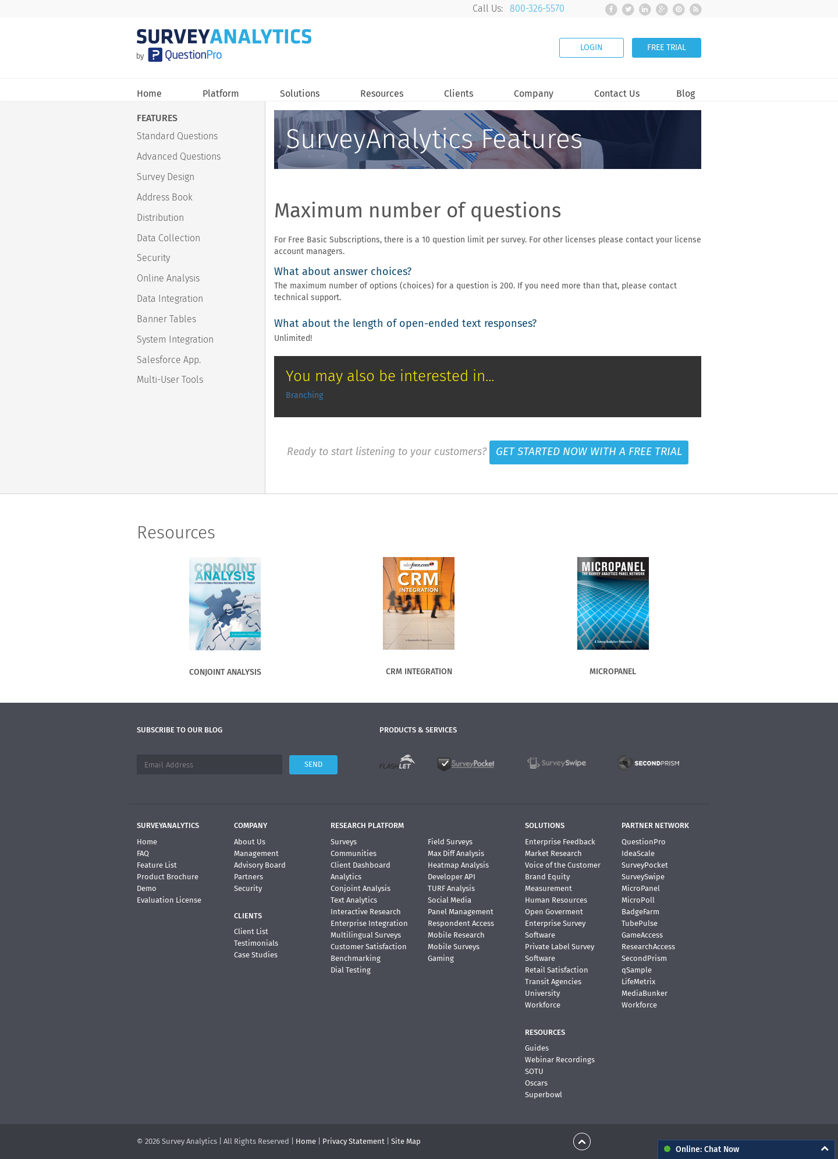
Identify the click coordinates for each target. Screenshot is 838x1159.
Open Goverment (554, 911)
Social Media (449, 900)
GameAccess (642, 935)
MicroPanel (641, 888)
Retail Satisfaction (556, 970)
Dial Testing (351, 970)
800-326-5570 (537, 8)
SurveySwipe (643, 876)
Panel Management (460, 911)
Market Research (553, 853)
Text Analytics (354, 900)
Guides (537, 1048)
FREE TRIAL (666, 47)
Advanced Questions (179, 156)
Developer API (451, 876)
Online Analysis (168, 278)
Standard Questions (177, 136)
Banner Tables (166, 319)
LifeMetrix (638, 981)
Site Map (406, 1141)
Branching (304, 395)
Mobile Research (456, 935)
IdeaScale (638, 853)
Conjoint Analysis (360, 888)
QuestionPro (644, 841)
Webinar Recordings (560, 1059)
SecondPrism (644, 958)
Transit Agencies (553, 981)
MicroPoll (638, 900)
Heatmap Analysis (458, 865)
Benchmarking (356, 958)
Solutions (299, 93)
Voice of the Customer (563, 865)
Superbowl (543, 1094)
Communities (354, 853)
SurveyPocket (645, 865)
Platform (221, 93)
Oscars (536, 1083)
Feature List (157, 865)
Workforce (542, 1005)
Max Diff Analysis (456, 853)
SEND (313, 764)
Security (153, 257)
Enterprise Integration (369, 923)
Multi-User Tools (170, 379)
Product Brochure (167, 876)
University (542, 993)
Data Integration (170, 298)
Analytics (346, 876)
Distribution (160, 217)
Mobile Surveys (454, 946)
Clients (458, 93)
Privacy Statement (353, 1141)
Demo (147, 888)
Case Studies (256, 954)
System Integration (175, 339)
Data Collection (168, 238)
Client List (251, 931)
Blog (685, 93)
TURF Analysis (451, 888)
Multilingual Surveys (366, 935)
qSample (637, 970)
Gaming (441, 958)
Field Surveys (450, 841)
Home (149, 93)
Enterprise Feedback (560, 841)
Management (256, 853)
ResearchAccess (648, 946)
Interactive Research (366, 911)
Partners (248, 876)
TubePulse (640, 923)
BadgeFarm (640, 911)
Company (533, 93)
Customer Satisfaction (369, 946)
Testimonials (256, 943)
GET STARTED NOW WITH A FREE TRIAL (589, 451)
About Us (249, 841)
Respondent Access (461, 923)
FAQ (143, 853)
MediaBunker (644, 993)
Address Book (165, 197)
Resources (381, 93)
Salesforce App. (169, 359)
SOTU (534, 1071)
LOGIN (591, 47)
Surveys (344, 841)
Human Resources (556, 900)
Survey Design (165, 176)
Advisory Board (260, 865)
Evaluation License (169, 900)
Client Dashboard (360, 865)
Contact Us (617, 93)
